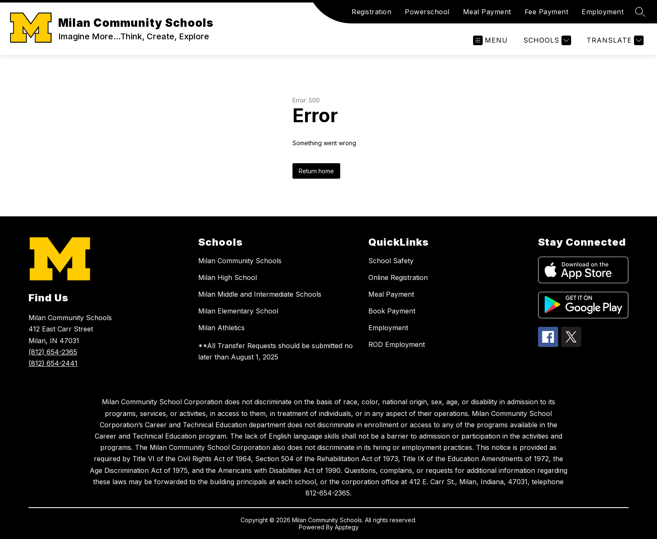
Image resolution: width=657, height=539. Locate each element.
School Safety (391, 261)
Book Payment (391, 311)
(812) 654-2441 (53, 363)
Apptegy (347, 527)
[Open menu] (490, 40)
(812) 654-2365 (52, 352)
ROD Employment (396, 344)
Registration (371, 12)
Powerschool (427, 12)
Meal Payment (487, 12)
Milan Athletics (221, 327)
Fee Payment (547, 12)
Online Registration (398, 277)
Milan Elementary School (238, 311)
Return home (316, 171)
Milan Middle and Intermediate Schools (259, 294)
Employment (602, 12)
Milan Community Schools (240, 261)
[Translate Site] (614, 40)
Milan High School (227, 277)
